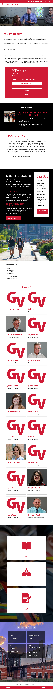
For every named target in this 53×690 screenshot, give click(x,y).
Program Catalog (27, 83)
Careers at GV (13, 648)
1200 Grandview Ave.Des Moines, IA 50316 (34, 646)
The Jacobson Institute (16, 653)
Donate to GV (32, 641)
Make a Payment (14, 651)
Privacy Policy (33, 684)
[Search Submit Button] (50, 1)
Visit (8, 687)
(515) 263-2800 (33, 653)
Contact (27, 94)
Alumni (30, 638)
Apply (24, 687)
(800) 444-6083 (33, 655)
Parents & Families (34, 635)
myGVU (31, 633)
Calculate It (43, 211)
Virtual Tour (13, 641)
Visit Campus (13, 638)
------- (30, 650)
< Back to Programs (8, 30)
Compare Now (13, 218)
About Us (12, 633)
